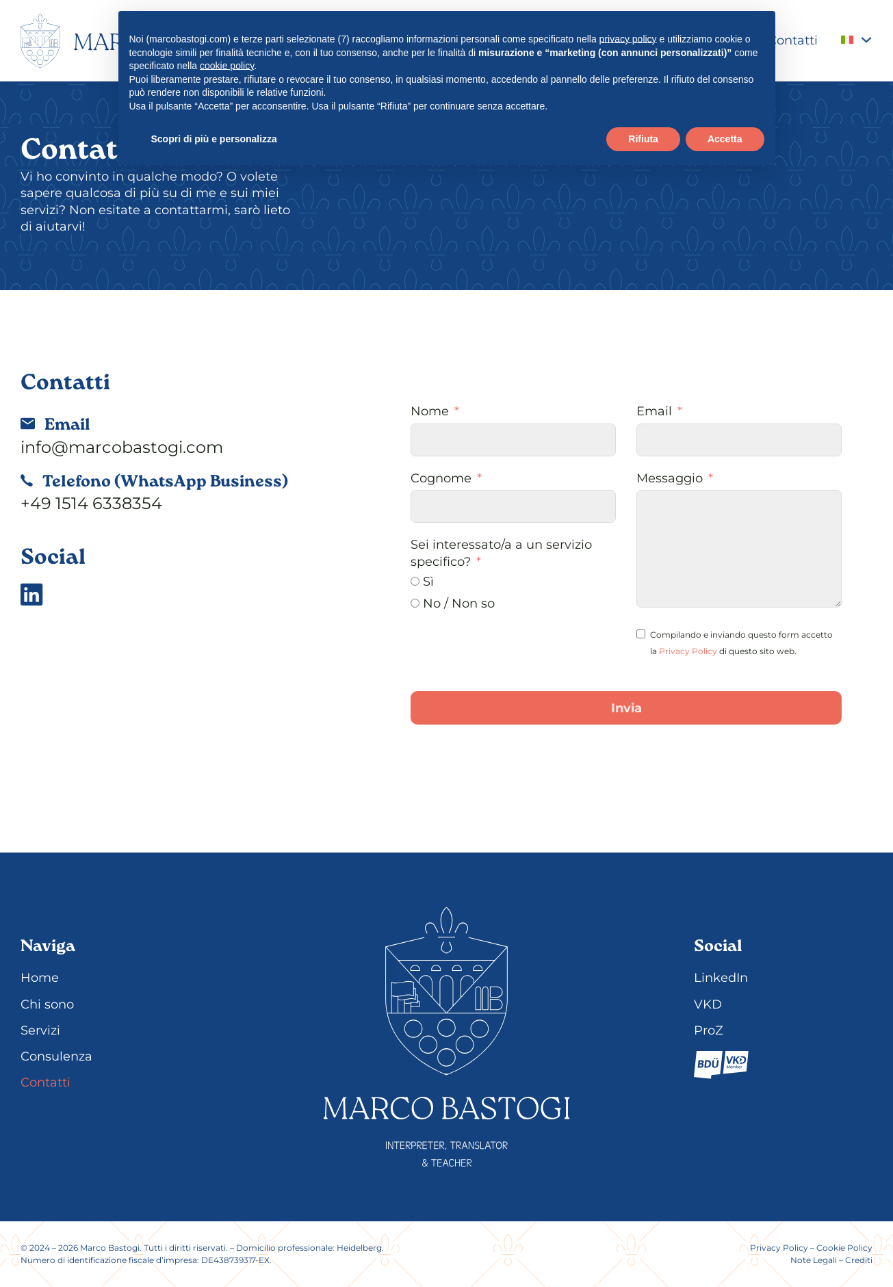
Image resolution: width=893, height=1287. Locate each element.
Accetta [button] (725, 138)
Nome (430, 411)
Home (40, 977)
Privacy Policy (688, 651)
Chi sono (47, 1004)
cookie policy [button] (227, 65)
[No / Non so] (415, 603)
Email (654, 411)
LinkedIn (721, 977)
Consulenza (56, 1056)
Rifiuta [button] (643, 138)
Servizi (40, 1030)
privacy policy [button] (628, 39)
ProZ (708, 1030)
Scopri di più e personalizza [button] (214, 138)
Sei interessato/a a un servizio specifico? (501, 553)
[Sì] (415, 581)
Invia (626, 708)
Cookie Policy (844, 1248)
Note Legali (813, 1260)
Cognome (441, 478)
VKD (708, 1004)
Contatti (793, 40)
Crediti (858, 1260)
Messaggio (669, 478)
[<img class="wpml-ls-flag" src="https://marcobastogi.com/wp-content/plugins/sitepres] (866, 40)
